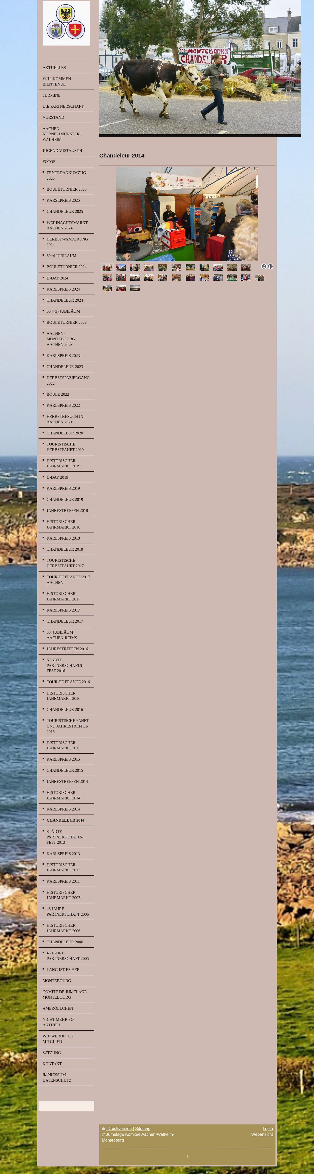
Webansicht (262, 1134)
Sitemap (142, 1128)
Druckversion (117, 1128)
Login (268, 1128)
